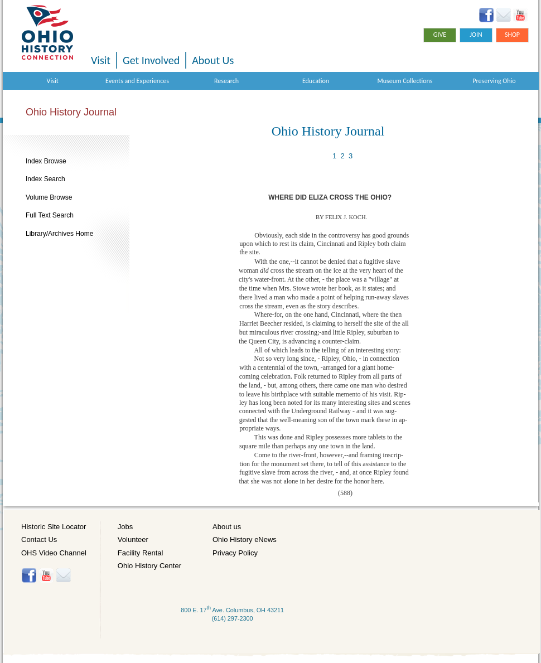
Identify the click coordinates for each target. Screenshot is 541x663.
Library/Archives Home (59, 234)
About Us (213, 60)
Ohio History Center (149, 566)
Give (439, 34)
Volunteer (133, 539)
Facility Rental (140, 553)
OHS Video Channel (53, 553)
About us (226, 526)
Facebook (486, 15)
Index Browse (46, 161)
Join (476, 34)
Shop (512, 34)
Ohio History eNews (244, 539)
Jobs (125, 526)
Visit (100, 60)
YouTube (520, 15)
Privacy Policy (235, 553)
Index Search (45, 179)
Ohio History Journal (71, 112)
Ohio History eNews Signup (503, 15)
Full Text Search (50, 215)
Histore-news (63, 575)
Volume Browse (49, 197)
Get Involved (151, 60)
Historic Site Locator (53, 526)
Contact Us (39, 539)
